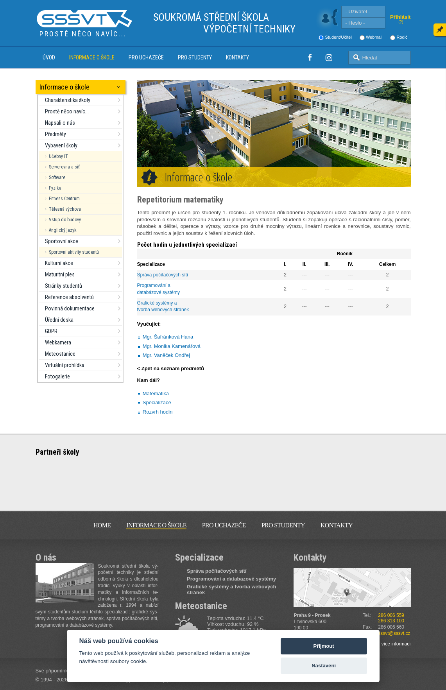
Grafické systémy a (157, 303)
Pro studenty (195, 57)
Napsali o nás (60, 123)
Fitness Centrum (64, 198)
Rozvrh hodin (158, 412)
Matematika (156, 393)
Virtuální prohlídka (64, 365)
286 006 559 (391, 615)
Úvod (49, 57)
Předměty (55, 134)
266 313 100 (391, 621)
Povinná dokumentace (70, 308)
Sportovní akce (61, 241)
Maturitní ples (60, 274)
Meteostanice (60, 354)
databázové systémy (158, 292)
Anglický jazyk (63, 230)
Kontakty (237, 57)
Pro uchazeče (146, 57)
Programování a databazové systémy (231, 579)
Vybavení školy (61, 145)
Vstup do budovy (65, 219)
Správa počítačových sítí (162, 275)
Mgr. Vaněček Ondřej (166, 355)
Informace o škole (92, 57)
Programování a (154, 285)
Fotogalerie (57, 376)
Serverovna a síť (64, 167)
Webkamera (58, 342)
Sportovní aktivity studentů (74, 252)
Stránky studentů (63, 286)
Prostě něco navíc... (67, 111)
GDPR (51, 331)
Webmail (374, 37)
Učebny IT (58, 156)
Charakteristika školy (67, 100)
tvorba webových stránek (163, 309)
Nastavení (324, 665)
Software (57, 177)
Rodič (401, 37)
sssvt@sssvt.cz (394, 633)
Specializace (157, 402)
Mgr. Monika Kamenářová (172, 346)
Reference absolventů (69, 297)
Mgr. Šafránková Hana (168, 337)
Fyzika (55, 188)
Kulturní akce (59, 263)
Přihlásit (400, 17)
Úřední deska (59, 320)
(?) (400, 22)
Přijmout (323, 646)
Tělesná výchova (65, 209)
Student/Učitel (338, 37)
